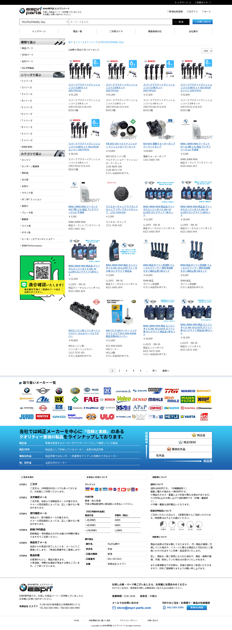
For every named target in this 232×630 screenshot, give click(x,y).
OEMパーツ (27, 54)
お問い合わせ (202, 21)
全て (70, 42)
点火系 (25, 179)
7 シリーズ (92, 42)
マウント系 (27, 192)
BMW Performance (32, 245)
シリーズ (80, 42)
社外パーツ (27, 61)
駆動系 (25, 219)
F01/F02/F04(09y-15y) (111, 42)
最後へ (166, 370)
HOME (81, 620)
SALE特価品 (28, 67)
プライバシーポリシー (127, 620)
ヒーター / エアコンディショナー (38, 239)
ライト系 (26, 225)
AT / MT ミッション (32, 199)
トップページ (39, 31)
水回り (25, 186)
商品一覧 (77, 31)
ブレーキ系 (27, 212)
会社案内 (193, 31)
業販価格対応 (155, 31)
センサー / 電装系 (30, 166)
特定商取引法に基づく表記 (101, 620)
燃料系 (25, 172)
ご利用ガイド (116, 31)
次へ (154, 370)
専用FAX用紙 (196, 607)
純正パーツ (27, 48)
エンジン (26, 159)
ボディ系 (26, 232)
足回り (25, 206)
